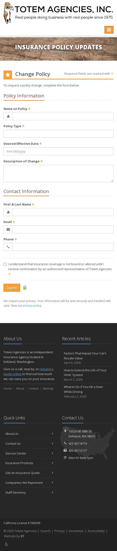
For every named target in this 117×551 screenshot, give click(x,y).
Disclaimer (76, 531)
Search (45, 531)
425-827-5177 (78, 450)
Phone (10, 239)
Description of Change (23, 161)
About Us (29, 434)
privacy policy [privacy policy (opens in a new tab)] (32, 306)
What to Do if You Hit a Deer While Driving (88, 392)
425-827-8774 (78, 443)
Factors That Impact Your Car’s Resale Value (88, 358)
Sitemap (48, 389)
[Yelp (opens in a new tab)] (6, 544)
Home (8, 389)
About (20, 389)
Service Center (29, 453)
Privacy (60, 531)
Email (9, 222)
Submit (12, 287)
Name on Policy (17, 109)
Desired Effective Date (23, 143)
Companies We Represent (29, 482)
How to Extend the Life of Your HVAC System (88, 375)
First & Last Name (19, 204)
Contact (33, 389)
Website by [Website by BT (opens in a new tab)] (14, 536)
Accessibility (96, 531)
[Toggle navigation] (109, 30)
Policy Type (14, 126)
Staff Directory (29, 492)
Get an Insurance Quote (29, 473)
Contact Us (29, 443)
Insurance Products (29, 463)
